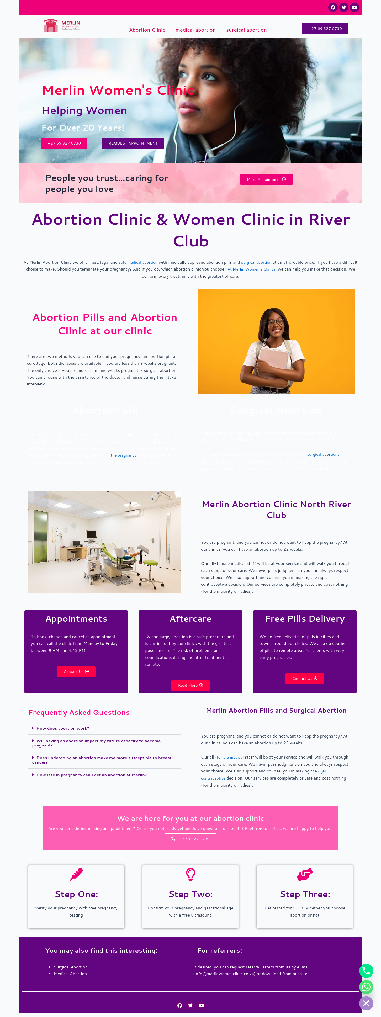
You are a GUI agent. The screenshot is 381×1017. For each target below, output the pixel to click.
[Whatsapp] (366, 987)
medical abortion (196, 29)
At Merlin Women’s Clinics (272, 270)
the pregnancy (124, 456)
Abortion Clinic (147, 29)
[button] (104, 731)
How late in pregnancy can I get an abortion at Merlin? (95, 776)
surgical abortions (324, 455)
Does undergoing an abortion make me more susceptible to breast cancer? (99, 762)
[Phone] (366, 971)
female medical (231, 760)
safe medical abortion (145, 264)
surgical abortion (246, 29)
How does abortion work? (64, 731)
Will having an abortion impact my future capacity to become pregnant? (101, 745)
